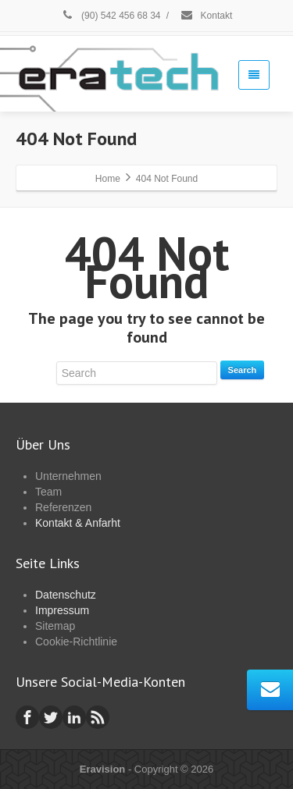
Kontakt (206, 15)
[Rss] (97, 717)
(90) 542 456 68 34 (111, 15)
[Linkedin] (74, 717)
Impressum (62, 610)
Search (242, 370)
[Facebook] (27, 717)
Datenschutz (65, 594)
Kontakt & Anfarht (77, 523)
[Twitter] (51, 717)
